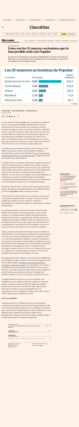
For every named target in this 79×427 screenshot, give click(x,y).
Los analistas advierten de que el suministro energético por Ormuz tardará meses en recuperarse (68, 193)
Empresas (33, 338)
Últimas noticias (43, 34)
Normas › (49, 331)
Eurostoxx (66, 212)
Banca (44, 338)
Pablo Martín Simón (18, 111)
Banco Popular (11, 338)
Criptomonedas (65, 40)
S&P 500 (19, 19)
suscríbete (63, 34)
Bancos (17, 338)
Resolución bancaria (13, 46)
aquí (41, 345)
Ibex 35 (5, 19)
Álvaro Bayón (6, 111)
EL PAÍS (54, 34)
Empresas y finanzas (9, 34)
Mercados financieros (25, 338)
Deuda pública (58, 40)
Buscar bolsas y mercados (67, 205)
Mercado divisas (32, 40)
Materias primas (50, 40)
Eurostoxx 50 (48, 19)
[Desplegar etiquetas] (50, 338)
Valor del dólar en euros (65, 19)
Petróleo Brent (33, 19)
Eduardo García (31, 111)
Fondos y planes (35, 34)
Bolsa (26, 40)
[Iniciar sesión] (72, 34)
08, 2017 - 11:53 (6, 112)
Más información (12, 346)
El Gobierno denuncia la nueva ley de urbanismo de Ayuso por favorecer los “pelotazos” (68, 179)
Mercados (17, 34)
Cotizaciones (28, 34)
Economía (22, 34)
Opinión (49, 34)
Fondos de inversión (41, 40)
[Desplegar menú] (3, 27)
